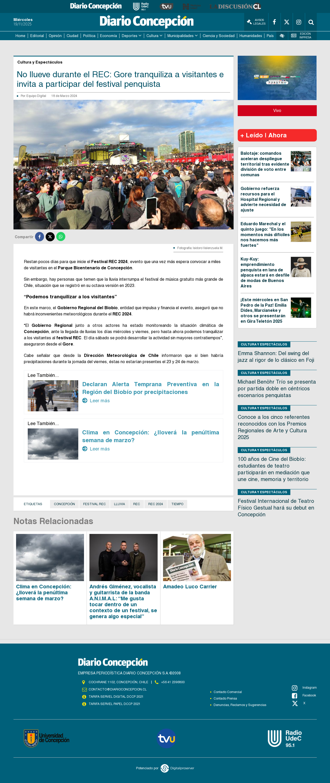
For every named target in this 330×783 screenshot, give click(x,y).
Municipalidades (180, 36)
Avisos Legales (256, 22)
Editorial (37, 36)
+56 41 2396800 (173, 682)
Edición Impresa (301, 35)
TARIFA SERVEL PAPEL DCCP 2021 (115, 704)
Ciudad (72, 36)
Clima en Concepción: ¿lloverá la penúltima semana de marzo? (43, 592)
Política (89, 36)
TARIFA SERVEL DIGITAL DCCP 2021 (116, 697)
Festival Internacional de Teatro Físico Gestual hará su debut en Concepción (276, 508)
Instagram (304, 688)
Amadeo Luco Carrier (190, 586)
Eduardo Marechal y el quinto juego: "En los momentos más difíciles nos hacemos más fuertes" (265, 234)
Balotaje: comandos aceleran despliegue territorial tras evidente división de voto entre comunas (265, 164)
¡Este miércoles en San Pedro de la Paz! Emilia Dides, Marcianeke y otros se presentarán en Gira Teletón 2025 (264, 310)
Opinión (55, 36)
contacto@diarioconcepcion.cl (118, 689)
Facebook (304, 696)
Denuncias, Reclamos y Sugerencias (240, 705)
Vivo (277, 110)
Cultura (152, 36)
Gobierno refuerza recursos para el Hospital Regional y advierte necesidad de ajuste (263, 199)
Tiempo (177, 504)
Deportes (129, 36)
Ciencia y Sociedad (219, 36)
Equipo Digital (36, 96)
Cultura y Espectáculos (264, 344)
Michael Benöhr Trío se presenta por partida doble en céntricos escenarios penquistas (277, 388)
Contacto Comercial (228, 692)
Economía (108, 36)
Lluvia (119, 504)
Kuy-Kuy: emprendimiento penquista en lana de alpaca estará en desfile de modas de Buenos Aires (265, 272)
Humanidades (251, 36)
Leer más (96, 400)
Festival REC (94, 504)
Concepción (64, 504)
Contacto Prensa (225, 698)
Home (20, 36)
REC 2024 (155, 504)
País (270, 36)
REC (136, 504)
